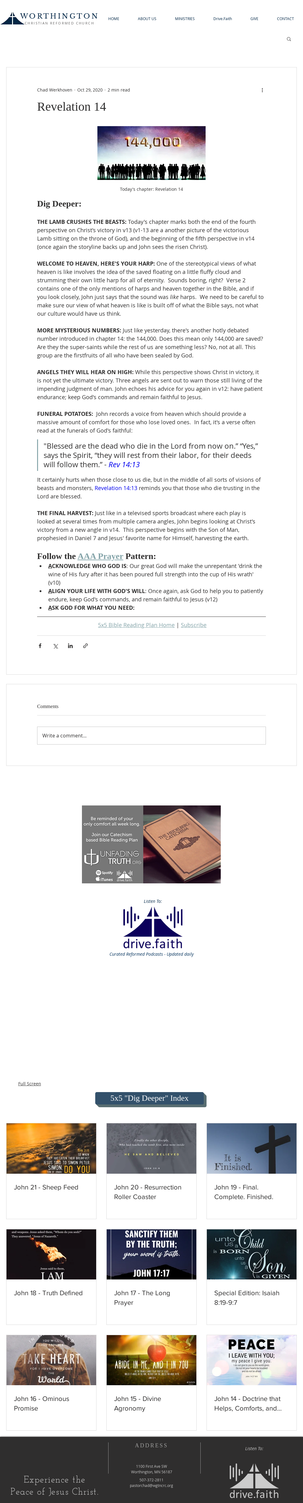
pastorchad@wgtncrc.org (151, 1485)
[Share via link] (85, 646)
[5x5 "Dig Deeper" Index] (149, 1098)
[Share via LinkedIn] (70, 646)
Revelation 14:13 (116, 488)
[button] (147, 18)
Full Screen (29, 1084)
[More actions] (262, 89)
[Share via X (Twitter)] (55, 646)
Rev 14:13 (124, 464)
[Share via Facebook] (40, 646)
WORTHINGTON (59, 16)
